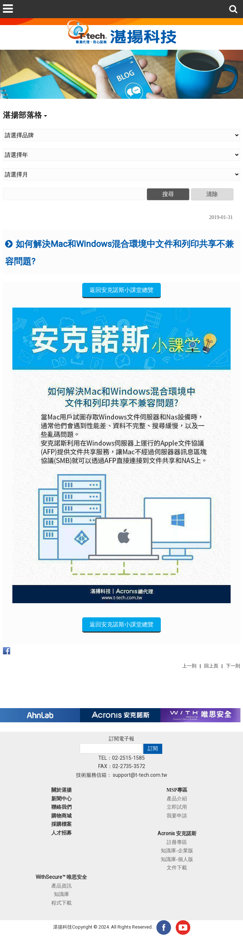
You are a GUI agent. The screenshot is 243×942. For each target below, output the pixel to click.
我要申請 (177, 816)
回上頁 (211, 666)
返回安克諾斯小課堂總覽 (121, 290)
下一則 (233, 666)
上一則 (189, 666)
